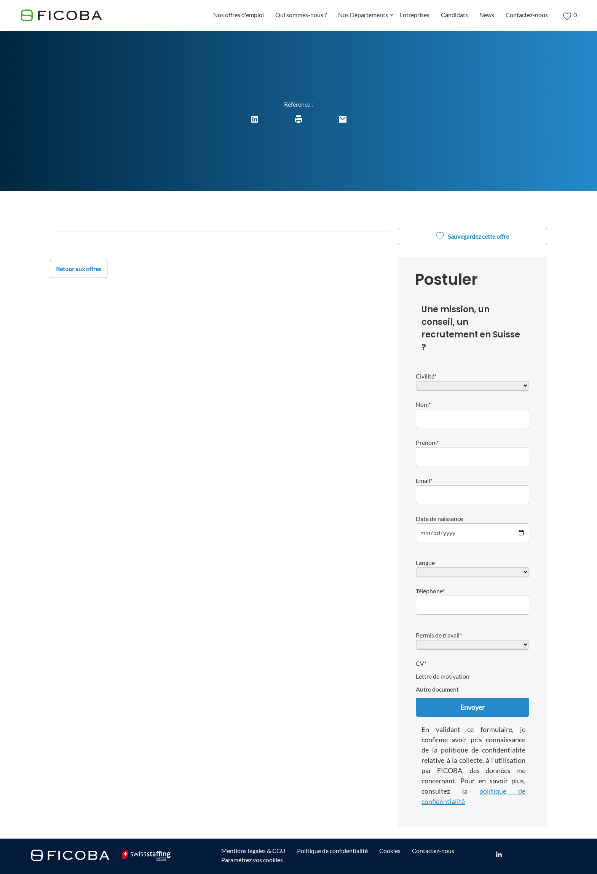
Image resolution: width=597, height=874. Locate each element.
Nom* (423, 404)
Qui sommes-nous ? (301, 14)
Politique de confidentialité (332, 850)
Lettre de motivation (442, 676)
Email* (424, 480)
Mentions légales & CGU (253, 850)
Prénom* (427, 442)
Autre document (437, 689)
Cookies (390, 850)
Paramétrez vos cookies (252, 859)
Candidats (454, 14)
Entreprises (414, 14)
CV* (421, 663)
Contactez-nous (527, 14)
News (486, 14)
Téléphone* (430, 590)
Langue (425, 562)
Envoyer (472, 707)
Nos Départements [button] (366, 16)
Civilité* (426, 376)
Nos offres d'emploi (238, 14)
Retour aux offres (78, 268)
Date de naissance (439, 518)
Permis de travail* (439, 635)
